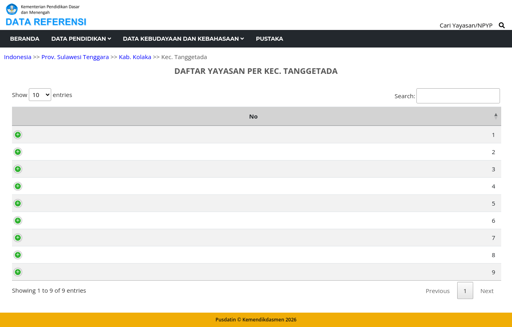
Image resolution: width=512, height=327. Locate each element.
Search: (447, 95)
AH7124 (50, 152)
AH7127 (50, 135)
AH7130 (50, 186)
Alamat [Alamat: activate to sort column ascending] (376, 116)
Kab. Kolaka (135, 57)
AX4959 (49, 220)
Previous (438, 291)
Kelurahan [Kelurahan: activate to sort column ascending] (466, 116)
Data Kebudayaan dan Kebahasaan (183, 38)
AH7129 (50, 272)
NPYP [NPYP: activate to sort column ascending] (50, 116)
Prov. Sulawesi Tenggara (75, 57)
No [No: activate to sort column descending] (20, 116)
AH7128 (50, 169)
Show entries (42, 94)
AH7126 (50, 203)
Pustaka (269, 38)
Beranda (24, 38)
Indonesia (17, 57)
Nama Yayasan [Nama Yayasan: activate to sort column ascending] (192, 116)
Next (487, 291)
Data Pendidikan (81, 38)
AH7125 (50, 255)
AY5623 (49, 238)
